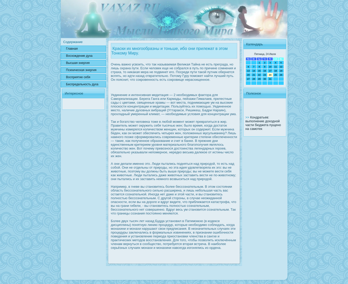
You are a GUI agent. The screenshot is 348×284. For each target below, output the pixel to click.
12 (281, 66)
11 (275, 66)
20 (248, 75)
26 (281, 75)
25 (275, 75)
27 (248, 79)
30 (264, 79)
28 (254, 79)
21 (254, 75)
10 (270, 66)
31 (270, 79)
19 (281, 71)
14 (254, 71)
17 (270, 71)
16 (264, 71)
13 (248, 71)
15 (259, 71)
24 (270, 75)
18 (275, 71)
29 (259, 79)
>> (247, 117)
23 (264, 75)
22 (259, 75)
